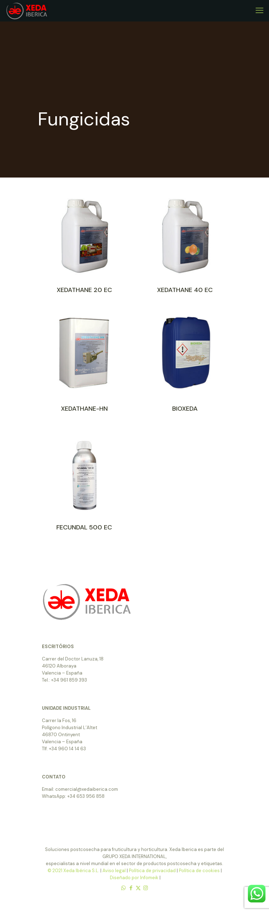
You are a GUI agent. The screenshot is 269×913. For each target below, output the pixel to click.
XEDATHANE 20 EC (84, 290)
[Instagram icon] (145, 888)
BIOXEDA (185, 408)
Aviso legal (114, 871)
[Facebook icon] (130, 888)
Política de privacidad (152, 871)
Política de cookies (199, 871)
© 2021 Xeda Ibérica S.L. (74, 871)
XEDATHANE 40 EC (185, 290)
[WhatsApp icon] (123, 888)
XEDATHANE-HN (84, 408)
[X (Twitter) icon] (138, 888)
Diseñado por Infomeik (134, 878)
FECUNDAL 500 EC (84, 527)
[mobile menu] (259, 11)
